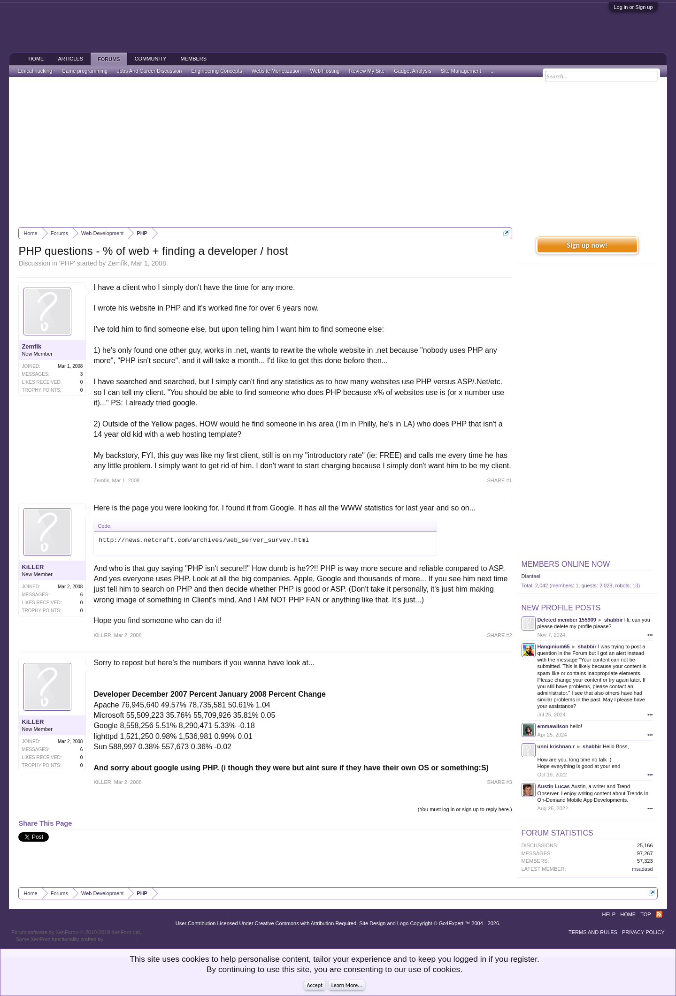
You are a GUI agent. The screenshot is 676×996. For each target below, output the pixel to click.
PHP (67, 263)
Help (608, 914)
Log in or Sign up (633, 7)
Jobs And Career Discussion (149, 71)
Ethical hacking (34, 71)
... (493, 71)
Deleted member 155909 (567, 620)
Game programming (84, 71)
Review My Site (366, 71)
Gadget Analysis (412, 71)
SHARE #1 (499, 480)
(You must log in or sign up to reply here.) (465, 809)
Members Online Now (566, 564)
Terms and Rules (592, 932)
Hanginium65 (554, 646)
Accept (315, 985)
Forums (109, 59)
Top (645, 914)
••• (650, 635)
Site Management (461, 71)
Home (36, 58)
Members (193, 58)
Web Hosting (325, 71)
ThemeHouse (120, 939)
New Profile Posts (561, 608)
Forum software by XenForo (76, 932)
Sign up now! (587, 245)
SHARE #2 (499, 635)
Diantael (531, 576)
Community (151, 58)
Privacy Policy (643, 932)
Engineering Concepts (216, 71)
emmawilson (553, 726)
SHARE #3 (499, 782)
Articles (70, 58)
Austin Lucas (554, 786)
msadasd (642, 869)
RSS (659, 914)
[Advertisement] (338, 152)
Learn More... (346, 985)
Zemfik (117, 263)
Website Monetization (276, 71)
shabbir (613, 620)
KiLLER (33, 566)
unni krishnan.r (556, 746)
